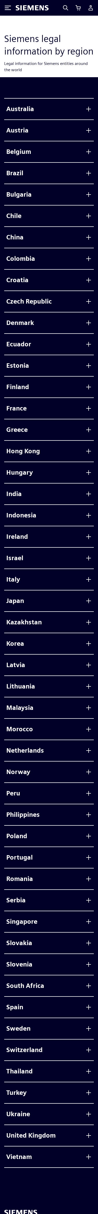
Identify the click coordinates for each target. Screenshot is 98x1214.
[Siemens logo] (32, 7)
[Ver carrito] (78, 8)
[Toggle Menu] (7, 7)
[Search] (65, 8)
